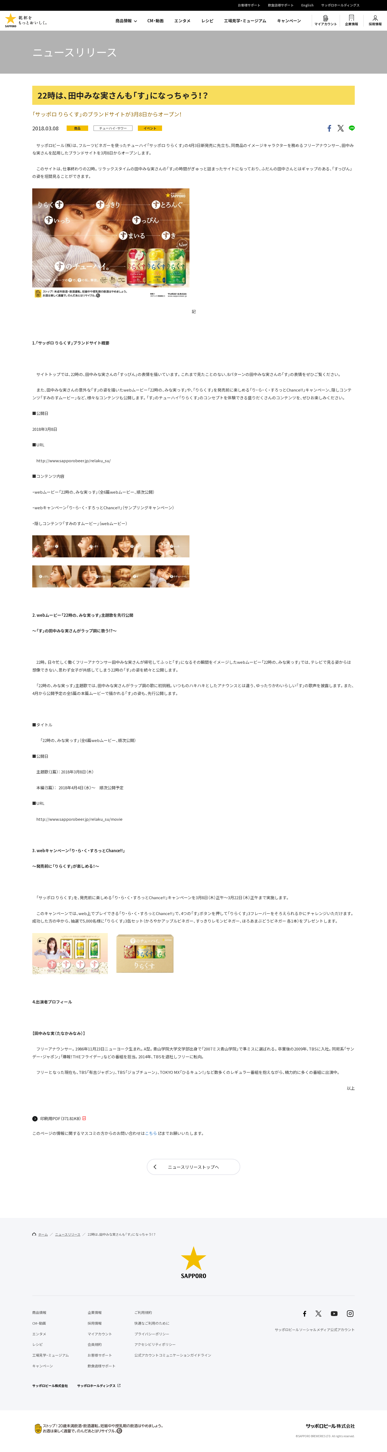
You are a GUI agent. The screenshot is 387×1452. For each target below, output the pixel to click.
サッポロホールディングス (340, 5)
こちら (151, 1133)
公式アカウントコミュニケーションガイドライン (172, 1355)
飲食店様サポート (281, 5)
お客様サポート (249, 5)
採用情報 (375, 23)
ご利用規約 (143, 1312)
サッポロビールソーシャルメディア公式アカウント (315, 1329)
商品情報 (124, 21)
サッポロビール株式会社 (50, 1385)
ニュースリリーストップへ (193, 1167)
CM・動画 (155, 21)
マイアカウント (325, 23)
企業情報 (351, 23)
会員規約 (95, 1344)
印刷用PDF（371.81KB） (60, 1118)
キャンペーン (289, 21)
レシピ (207, 21)
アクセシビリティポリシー (155, 1344)
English (307, 5)
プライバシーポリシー (151, 1333)
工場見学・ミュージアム (245, 21)
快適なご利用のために (151, 1323)
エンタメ (182, 21)
